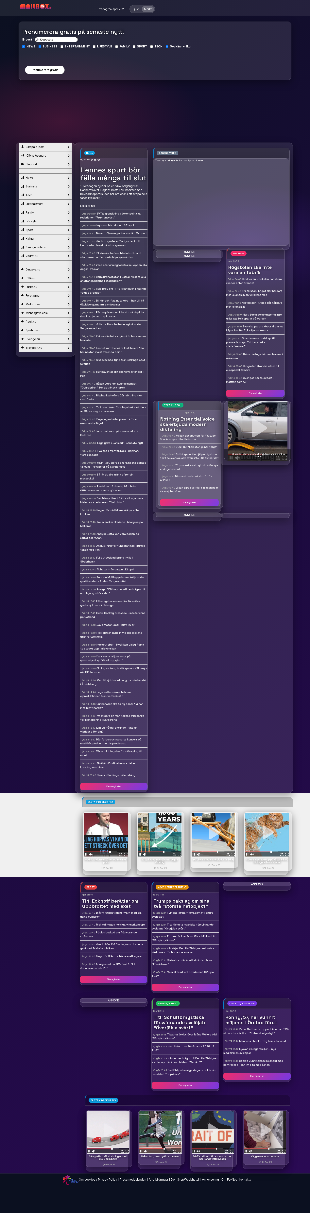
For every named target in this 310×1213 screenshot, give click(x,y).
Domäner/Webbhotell (185, 1180)
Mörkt (148, 9)
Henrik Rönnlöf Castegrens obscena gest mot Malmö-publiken (111, 946)
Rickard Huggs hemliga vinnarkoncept (120, 924)
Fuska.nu (45, 287)
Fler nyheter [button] (255, 393)
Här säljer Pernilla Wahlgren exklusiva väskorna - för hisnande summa (183, 950)
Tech (45, 195)
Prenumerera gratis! (44, 70)
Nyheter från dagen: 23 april (115, 225)
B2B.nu (45, 278)
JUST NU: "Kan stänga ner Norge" (196, 447)
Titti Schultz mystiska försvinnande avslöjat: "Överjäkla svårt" (183, 926)
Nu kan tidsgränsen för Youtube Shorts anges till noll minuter (188, 437)
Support (45, 164)
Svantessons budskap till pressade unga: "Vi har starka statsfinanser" (250, 342)
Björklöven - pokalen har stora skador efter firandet (254, 281)
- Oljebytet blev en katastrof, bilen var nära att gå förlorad (257, 455)
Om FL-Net (229, 1180)
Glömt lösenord (45, 156)
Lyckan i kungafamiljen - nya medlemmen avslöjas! (249, 1051)
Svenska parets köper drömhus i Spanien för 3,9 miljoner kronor (254, 328)
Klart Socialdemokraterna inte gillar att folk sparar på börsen (254, 316)
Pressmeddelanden (133, 1180)
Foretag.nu (45, 296)
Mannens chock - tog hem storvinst (262, 1041)
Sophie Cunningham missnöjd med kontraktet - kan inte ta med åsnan (253, 1062)
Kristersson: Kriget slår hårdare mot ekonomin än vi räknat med (254, 293)
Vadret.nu (45, 256)
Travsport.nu (45, 348)
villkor (187, 46)
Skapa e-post (45, 147)
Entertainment (45, 204)
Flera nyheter (113, 786)
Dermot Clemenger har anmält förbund (121, 233)
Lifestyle (45, 221)
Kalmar (45, 239)
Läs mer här (87, 205)
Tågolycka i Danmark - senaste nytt (120, 443)
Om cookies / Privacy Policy (98, 1180)
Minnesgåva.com (45, 313)
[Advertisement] (155, 113)
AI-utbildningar (158, 1180)
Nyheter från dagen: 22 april (115, 569)
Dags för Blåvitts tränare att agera (119, 956)
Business (45, 186)
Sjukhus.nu (45, 330)
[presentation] (44, 55)
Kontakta (245, 1180)
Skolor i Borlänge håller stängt (117, 775)
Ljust (136, 9)
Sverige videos (45, 247)
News (45, 178)
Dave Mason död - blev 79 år (115, 625)
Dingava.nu (45, 269)
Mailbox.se (45, 304)
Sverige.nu (45, 339)
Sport (45, 230)
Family (45, 213)
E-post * (28, 39)
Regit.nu (45, 322)
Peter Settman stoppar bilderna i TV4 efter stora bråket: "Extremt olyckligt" (256, 1031)
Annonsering (210, 1180)
